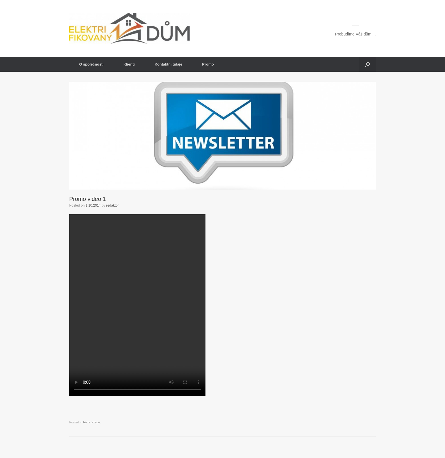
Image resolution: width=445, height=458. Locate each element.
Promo (208, 64)
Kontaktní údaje (168, 64)
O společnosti (91, 64)
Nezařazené (91, 422)
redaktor (112, 205)
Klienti (129, 64)
